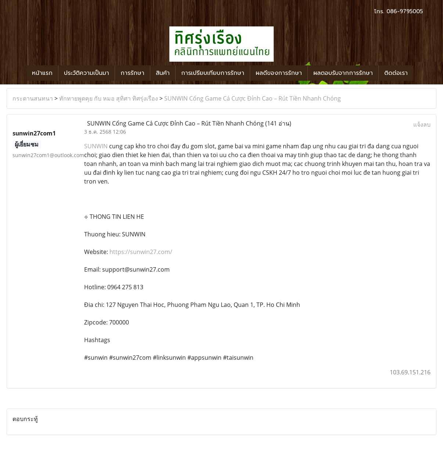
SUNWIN (96, 146)
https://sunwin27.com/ (140, 252)
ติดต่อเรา (396, 73)
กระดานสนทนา (32, 98)
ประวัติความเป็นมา (86, 73)
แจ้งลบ (422, 124)
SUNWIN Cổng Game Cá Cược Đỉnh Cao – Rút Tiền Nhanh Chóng (252, 98)
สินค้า (163, 73)
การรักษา (132, 73)
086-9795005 (404, 11)
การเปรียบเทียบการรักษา (212, 73)
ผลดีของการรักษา (279, 73)
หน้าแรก (42, 73)
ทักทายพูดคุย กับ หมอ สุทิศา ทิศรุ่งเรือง (108, 98)
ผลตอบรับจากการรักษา (343, 73)
